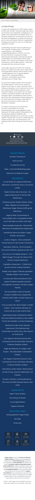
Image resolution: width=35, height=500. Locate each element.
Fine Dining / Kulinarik (17, 398)
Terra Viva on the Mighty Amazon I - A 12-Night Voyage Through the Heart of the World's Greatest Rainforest (17, 257)
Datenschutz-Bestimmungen (17, 173)
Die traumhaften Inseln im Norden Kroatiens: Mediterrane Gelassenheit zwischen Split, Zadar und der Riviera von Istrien (17, 296)
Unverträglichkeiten (17, 402)
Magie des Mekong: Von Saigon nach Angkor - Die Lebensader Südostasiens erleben (17, 352)
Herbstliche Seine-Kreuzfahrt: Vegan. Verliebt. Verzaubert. (17, 234)
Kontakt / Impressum (17, 157)
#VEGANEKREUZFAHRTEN (16, 143)
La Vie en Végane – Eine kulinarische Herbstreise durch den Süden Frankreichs (17, 241)
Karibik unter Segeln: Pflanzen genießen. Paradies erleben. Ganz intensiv (17, 273)
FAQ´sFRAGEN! (8, 443)
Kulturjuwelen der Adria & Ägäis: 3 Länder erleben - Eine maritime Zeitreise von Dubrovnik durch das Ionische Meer (17, 308)
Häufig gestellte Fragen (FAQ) (17, 415)
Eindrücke (17, 423)
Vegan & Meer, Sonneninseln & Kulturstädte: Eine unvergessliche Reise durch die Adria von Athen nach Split (17, 218)
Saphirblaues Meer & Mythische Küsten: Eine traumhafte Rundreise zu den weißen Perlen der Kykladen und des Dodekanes (17, 318)
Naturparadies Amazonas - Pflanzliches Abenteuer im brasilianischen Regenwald (17, 227)
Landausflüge (14, 20)
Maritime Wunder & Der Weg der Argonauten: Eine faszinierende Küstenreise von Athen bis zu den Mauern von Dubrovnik (17, 329)
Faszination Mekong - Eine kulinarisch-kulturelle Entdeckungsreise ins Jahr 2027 (17, 248)
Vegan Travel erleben (17, 394)
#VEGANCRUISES (16, 141)
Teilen (17, 135)
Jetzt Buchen (17, 435)
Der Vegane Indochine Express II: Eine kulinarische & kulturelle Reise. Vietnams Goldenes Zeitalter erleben (17, 362)
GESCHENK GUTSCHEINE (26, 435)
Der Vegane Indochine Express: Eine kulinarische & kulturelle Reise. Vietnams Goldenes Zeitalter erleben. (17, 341)
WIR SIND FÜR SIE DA (8, 435)
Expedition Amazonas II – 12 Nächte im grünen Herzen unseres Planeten (17, 265)
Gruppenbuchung (17, 165)
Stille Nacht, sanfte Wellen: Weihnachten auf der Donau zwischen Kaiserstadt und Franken (17, 372)
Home (3, 20)
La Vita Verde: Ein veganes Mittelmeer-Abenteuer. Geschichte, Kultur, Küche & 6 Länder (17, 185)
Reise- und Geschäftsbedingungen (17, 169)
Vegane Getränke (17, 406)
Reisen (8, 20)
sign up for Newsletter (26, 443)
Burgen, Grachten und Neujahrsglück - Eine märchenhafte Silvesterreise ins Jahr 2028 (17, 382)
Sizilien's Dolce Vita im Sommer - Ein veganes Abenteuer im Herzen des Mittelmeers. (17, 195)
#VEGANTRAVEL (16, 139)
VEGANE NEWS (17, 443)
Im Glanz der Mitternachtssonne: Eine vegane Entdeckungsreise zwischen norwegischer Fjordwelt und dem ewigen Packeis (17, 283)
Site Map (17, 419)
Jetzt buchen (17, 161)
